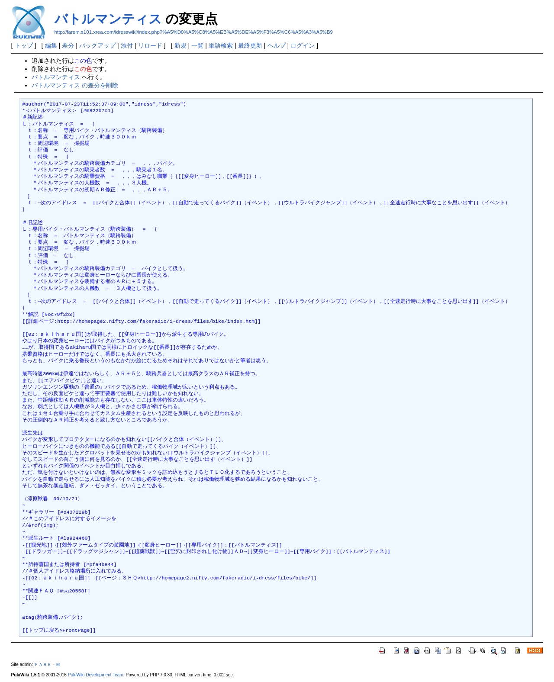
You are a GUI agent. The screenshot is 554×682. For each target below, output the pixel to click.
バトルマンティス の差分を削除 (75, 85)
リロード (150, 45)
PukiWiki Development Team (95, 674)
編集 (51, 45)
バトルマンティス (108, 19)
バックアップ (97, 45)
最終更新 (250, 45)
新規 (180, 45)
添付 (127, 45)
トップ (24, 45)
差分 (68, 45)
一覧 (197, 45)
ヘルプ (276, 45)
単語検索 (221, 45)
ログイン (302, 45)
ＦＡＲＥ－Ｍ (47, 664)
